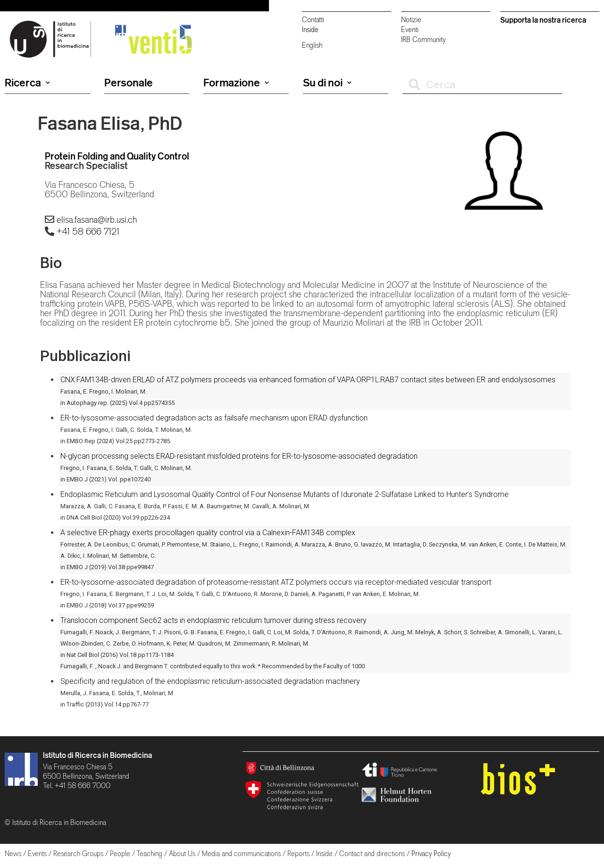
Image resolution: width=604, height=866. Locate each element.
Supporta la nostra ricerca (543, 20)
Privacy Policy (431, 853)
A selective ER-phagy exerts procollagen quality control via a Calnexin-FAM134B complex (207, 532)
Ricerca (27, 83)
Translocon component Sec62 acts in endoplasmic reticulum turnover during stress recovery (213, 620)
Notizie (411, 19)
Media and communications (241, 853)
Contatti (313, 19)
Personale (128, 82)
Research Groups (78, 853)
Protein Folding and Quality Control (117, 156)
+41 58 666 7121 (88, 231)
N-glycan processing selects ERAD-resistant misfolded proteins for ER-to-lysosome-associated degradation (239, 456)
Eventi (410, 29)
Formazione (236, 83)
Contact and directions (372, 853)
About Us (182, 853)
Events (37, 853)
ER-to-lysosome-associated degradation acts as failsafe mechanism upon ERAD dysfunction (214, 417)
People (120, 853)
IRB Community (423, 39)
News (13, 853)
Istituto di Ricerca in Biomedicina (97, 755)
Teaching (149, 853)
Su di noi (327, 83)
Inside (310, 29)
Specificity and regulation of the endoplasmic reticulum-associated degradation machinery (210, 681)
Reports (298, 853)
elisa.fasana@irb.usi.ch (97, 219)
